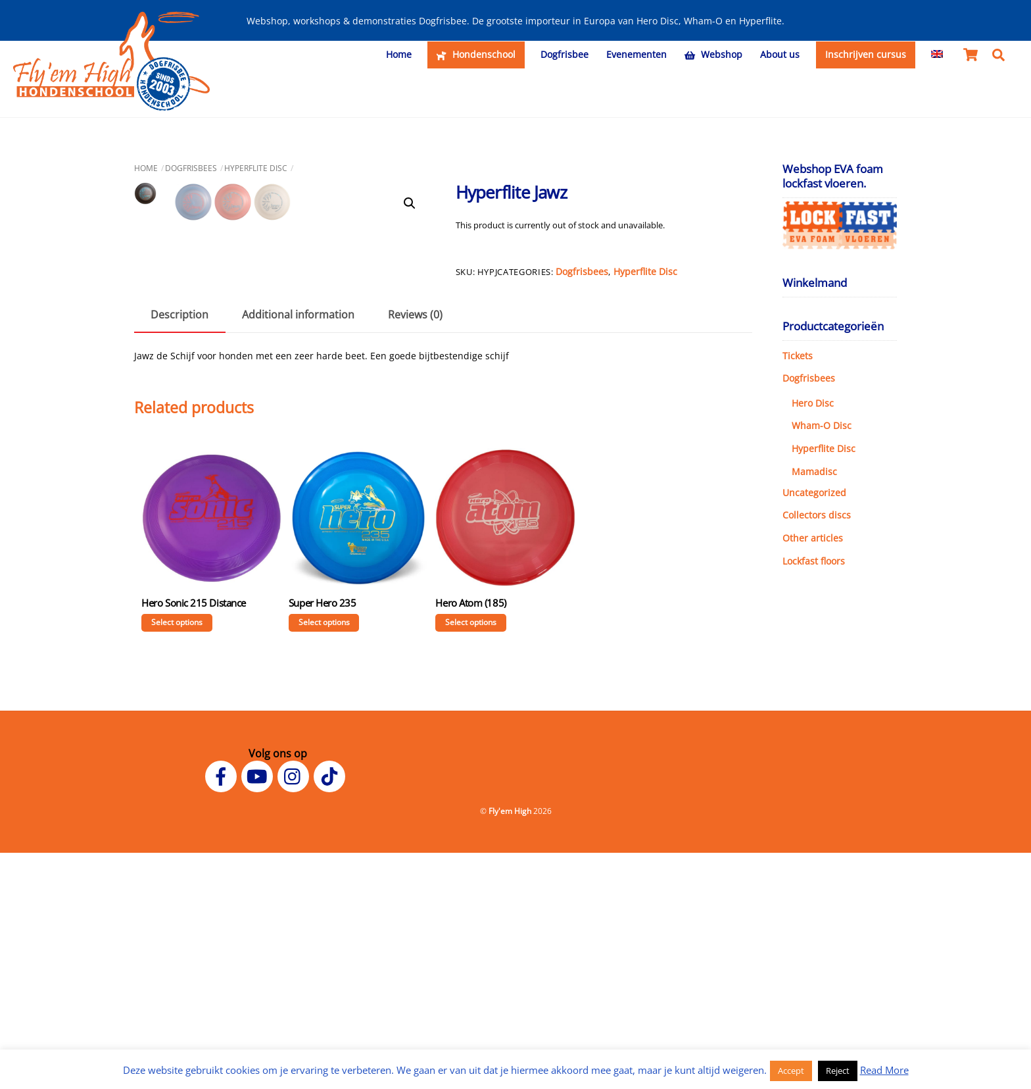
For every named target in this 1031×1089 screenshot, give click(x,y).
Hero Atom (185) (470, 839)
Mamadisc (814, 469)
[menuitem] (937, 54)
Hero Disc (813, 400)
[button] (409, 201)
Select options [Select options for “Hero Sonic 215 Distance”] (177, 858)
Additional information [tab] (298, 551)
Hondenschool (476, 54)
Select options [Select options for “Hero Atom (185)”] (470, 858)
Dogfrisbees (191, 165)
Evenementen (636, 54)
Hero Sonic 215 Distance (193, 839)
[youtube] (259, 1011)
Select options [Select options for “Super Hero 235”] (324, 858)
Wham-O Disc (821, 423)
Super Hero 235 (322, 839)
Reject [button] (838, 1070)
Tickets (797, 353)
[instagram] (295, 1011)
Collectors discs (816, 513)
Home (399, 54)
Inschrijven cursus (865, 54)
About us (780, 54)
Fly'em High (510, 1047)
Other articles (812, 536)
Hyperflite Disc (255, 165)
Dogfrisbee (564, 54)
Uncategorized (814, 490)
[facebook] (223, 1011)
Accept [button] (791, 1070)
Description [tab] (179, 551)
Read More (884, 1069)
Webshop (713, 54)
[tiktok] (332, 1011)
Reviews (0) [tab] (415, 551)
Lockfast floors (813, 558)
